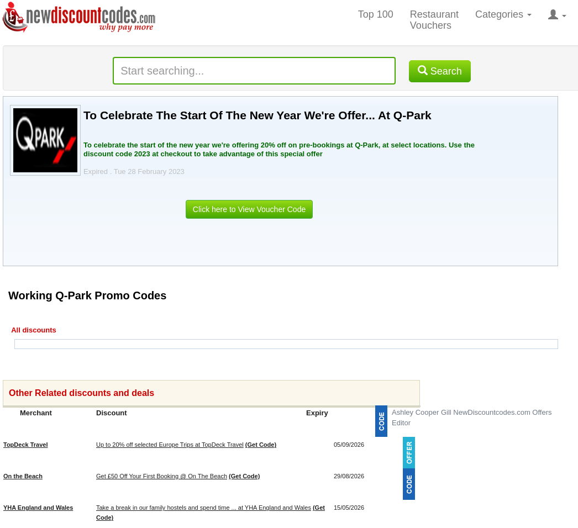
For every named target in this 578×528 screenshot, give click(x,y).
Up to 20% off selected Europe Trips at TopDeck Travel (170, 444)
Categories (503, 14)
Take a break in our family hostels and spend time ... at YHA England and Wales (203, 507)
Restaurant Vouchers (434, 20)
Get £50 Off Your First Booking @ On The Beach (161, 476)
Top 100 (375, 14)
